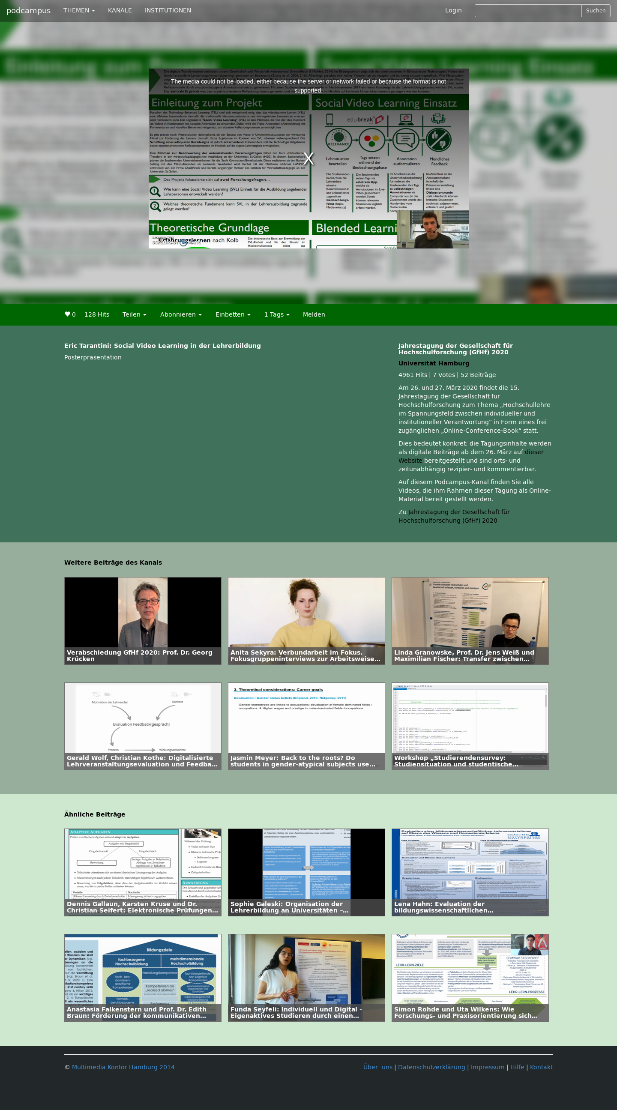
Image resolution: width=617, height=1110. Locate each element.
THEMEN (79, 10)
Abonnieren (181, 314)
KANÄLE (120, 10)
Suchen (596, 11)
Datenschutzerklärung (431, 1067)
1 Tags (277, 314)
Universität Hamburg (434, 363)
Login (453, 10)
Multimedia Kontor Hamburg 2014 (123, 1067)
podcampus (28, 10)
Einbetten (233, 314)
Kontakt (541, 1067)
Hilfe (517, 1067)
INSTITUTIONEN (168, 10)
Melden (314, 314)
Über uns (377, 1067)
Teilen (135, 314)
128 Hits (96, 314)
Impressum (488, 1067)
